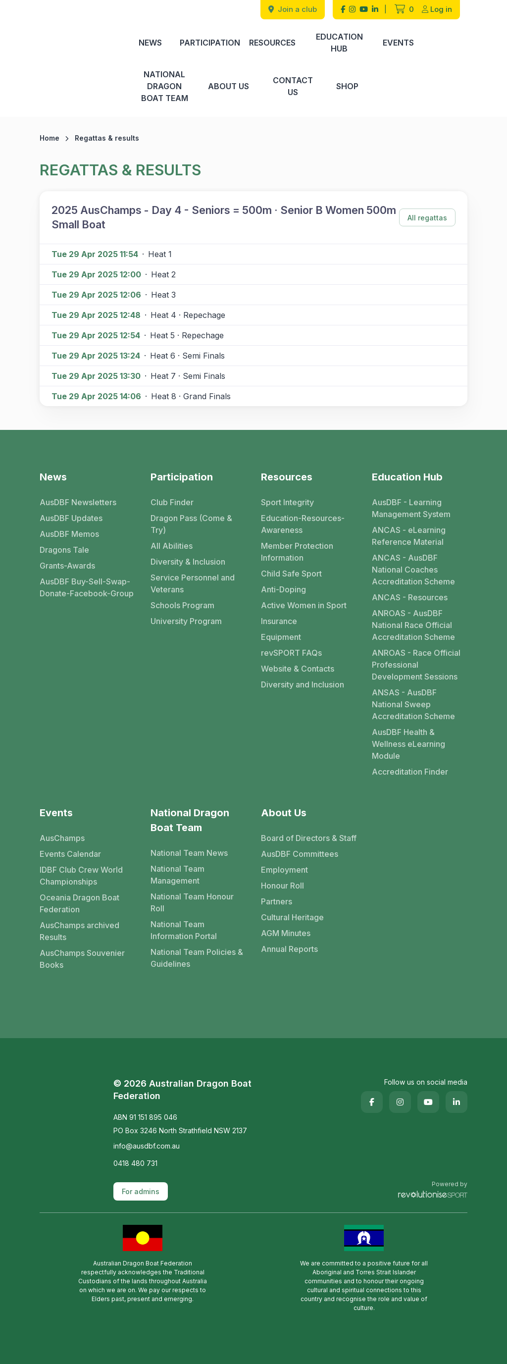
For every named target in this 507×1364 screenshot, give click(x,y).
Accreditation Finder (410, 772)
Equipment (281, 637)
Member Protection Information (297, 552)
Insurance (279, 621)
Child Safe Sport (291, 573)
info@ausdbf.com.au (146, 1146)
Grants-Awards (67, 566)
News (150, 43)
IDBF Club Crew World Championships (81, 876)
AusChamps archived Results (79, 931)
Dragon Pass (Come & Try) (191, 524)
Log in (437, 9)
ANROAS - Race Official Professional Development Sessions (416, 665)
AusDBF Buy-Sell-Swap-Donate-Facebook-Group (87, 587)
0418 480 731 (135, 1163)
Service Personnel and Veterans (193, 583)
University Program (186, 621)
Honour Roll (282, 886)
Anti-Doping (283, 589)
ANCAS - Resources (410, 597)
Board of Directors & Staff (308, 838)
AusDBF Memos (69, 534)
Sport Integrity (287, 502)
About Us (228, 86)
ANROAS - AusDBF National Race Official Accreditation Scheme (413, 625)
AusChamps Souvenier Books (82, 959)
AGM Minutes (285, 933)
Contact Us (293, 86)
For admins (140, 1191)
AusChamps (62, 838)
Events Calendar (70, 854)
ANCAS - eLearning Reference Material (409, 536)
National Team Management (177, 875)
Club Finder (172, 502)
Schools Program (182, 605)
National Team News (189, 853)
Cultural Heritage (292, 917)
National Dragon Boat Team (164, 86)
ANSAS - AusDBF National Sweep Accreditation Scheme (413, 704)
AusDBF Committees (299, 854)
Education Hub (339, 42)
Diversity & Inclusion (188, 562)
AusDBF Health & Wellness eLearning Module (408, 744)
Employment (284, 870)
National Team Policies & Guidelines (197, 958)
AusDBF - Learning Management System (411, 508)
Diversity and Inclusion (302, 684)
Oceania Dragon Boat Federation (79, 903)
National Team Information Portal (184, 930)
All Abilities (172, 546)
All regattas (427, 217)
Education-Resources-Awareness (303, 524)
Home (49, 138)
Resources (272, 43)
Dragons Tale (64, 550)
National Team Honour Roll (192, 902)
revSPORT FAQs (291, 653)
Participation (210, 43)
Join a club (292, 9)
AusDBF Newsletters (78, 502)
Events (398, 43)
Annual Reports (289, 949)
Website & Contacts (297, 669)
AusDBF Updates (71, 518)
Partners (276, 901)
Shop (347, 86)
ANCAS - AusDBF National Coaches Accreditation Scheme (413, 569)
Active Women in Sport (304, 605)
